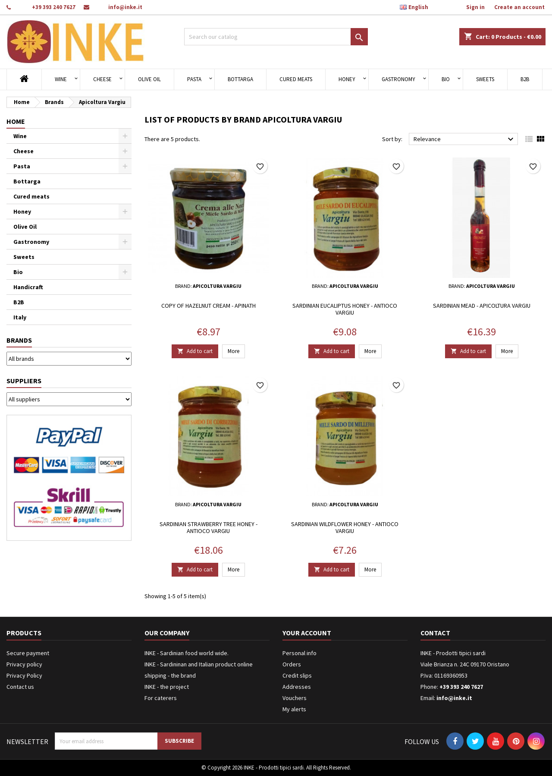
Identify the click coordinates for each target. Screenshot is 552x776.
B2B (525, 79)
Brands (19, 340)
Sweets (485, 79)
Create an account (519, 7)
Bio (446, 79)
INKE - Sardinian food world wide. (186, 653)
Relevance (465, 139)
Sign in (475, 7)
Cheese (102, 79)
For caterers (160, 698)
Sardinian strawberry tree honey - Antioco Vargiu (208, 527)
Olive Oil (149, 79)
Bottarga (240, 79)
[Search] (276, 36)
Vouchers (294, 698)
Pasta (194, 79)
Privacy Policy (24, 675)
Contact (435, 632)
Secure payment (27, 653)
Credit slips (297, 675)
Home (15, 121)
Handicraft (28, 287)
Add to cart (195, 351)
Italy (19, 317)
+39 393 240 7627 (53, 7)
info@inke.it (125, 7)
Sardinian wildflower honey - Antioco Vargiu (344, 527)
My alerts (294, 709)
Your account (306, 632)
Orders (291, 664)
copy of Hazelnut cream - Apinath (208, 305)
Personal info (299, 653)
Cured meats (295, 79)
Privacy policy (24, 664)
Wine (61, 79)
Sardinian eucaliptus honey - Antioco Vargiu (344, 309)
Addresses (296, 687)
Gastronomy (398, 79)
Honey (347, 79)
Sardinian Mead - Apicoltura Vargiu (481, 305)
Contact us (20, 687)
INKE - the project (166, 687)
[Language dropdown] (418, 7)
